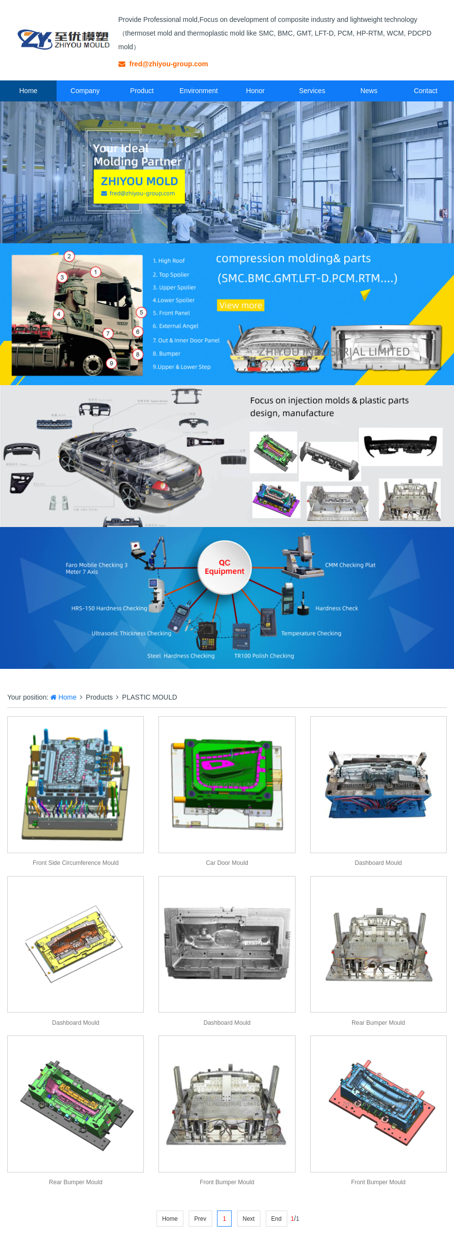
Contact (425, 91)
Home (29, 91)
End (276, 1218)
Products (99, 697)
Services (312, 91)
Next (248, 1218)
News (368, 91)
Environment (198, 91)
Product (142, 91)
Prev (200, 1218)
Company (85, 91)
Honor (255, 91)
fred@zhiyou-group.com (163, 64)
